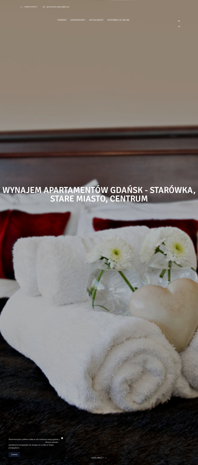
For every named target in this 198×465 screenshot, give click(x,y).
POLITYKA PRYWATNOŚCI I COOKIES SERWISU (27, 442)
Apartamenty (83, 20)
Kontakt (67, 20)
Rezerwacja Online (124, 20)
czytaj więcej (99, 458)
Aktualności (102, 20)
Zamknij (14, 454)
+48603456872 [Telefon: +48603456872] (30, 7)
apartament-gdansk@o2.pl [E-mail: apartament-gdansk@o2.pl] (57, 7)
